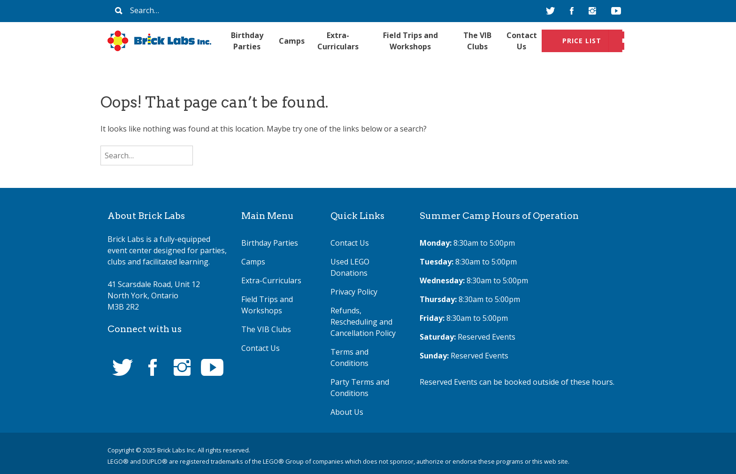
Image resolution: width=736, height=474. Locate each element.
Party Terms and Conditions (359, 387)
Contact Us (521, 41)
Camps (292, 41)
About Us (346, 412)
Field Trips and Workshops (410, 41)
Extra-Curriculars (338, 41)
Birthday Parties (247, 41)
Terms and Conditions (349, 357)
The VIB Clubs (477, 41)
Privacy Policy (353, 292)
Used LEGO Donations (349, 267)
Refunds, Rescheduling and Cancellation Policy (363, 321)
